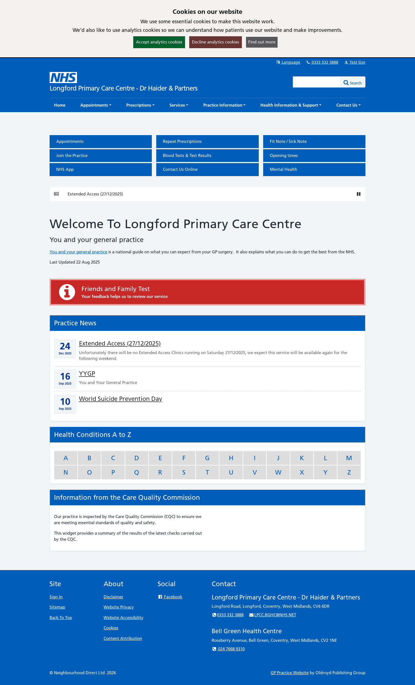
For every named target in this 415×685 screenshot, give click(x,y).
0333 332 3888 (322, 62)
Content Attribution (123, 638)
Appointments (70, 141)
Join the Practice (72, 155)
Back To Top (61, 617)
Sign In (56, 596)
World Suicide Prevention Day (120, 399)
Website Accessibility (124, 617)
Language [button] (288, 62)
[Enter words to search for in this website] (316, 81)
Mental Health (283, 169)
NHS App (65, 169)
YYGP (87, 373)
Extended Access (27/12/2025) (95, 194)
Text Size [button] (354, 62)
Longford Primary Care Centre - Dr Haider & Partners (123, 88)
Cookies (111, 627)
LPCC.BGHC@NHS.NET (272, 614)
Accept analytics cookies (159, 42)
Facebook (170, 596)
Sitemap (57, 607)
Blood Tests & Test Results (187, 155)
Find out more (261, 42)
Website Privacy (119, 607)
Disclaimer (113, 596)
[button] (96, 105)
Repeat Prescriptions (182, 141)
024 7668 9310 (228, 648)
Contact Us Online (180, 169)
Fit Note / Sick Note (288, 141)
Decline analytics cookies (215, 42)
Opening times (284, 155)
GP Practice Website (290, 672)
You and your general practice (78, 251)
